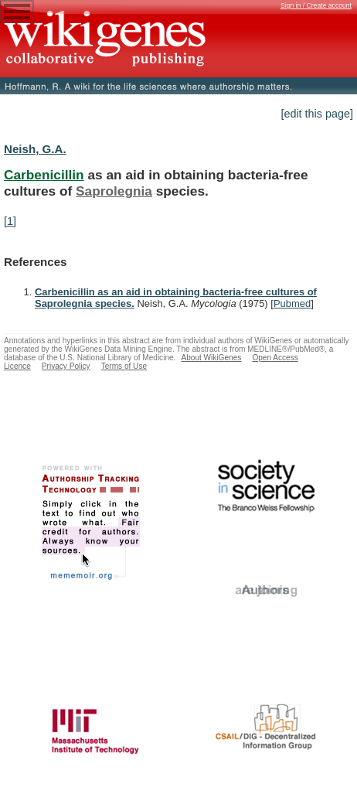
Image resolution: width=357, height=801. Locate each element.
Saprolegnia (114, 191)
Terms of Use (124, 366)
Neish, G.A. (35, 148)
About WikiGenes (211, 357)
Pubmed (292, 303)
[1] (10, 221)
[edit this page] (316, 113)
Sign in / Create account (316, 5)
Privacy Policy (66, 366)
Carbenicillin (44, 174)
